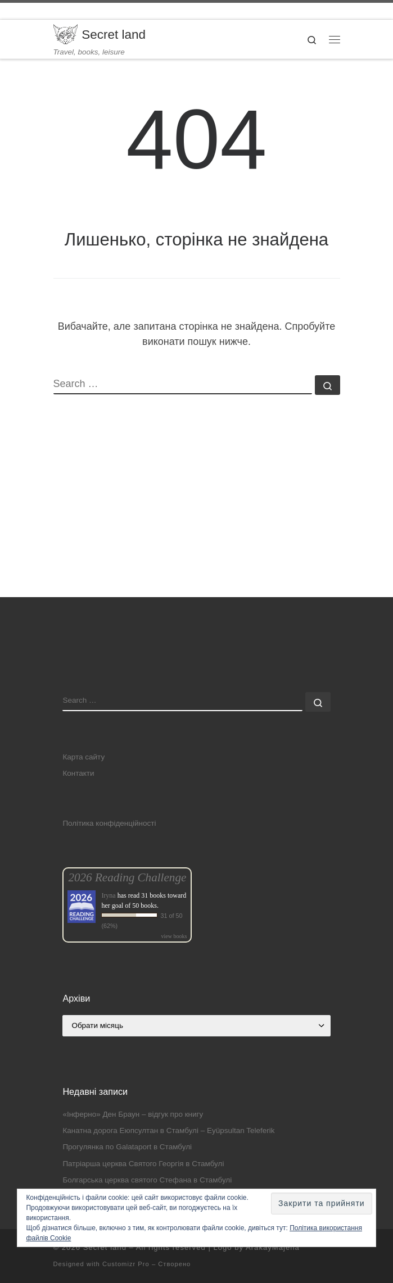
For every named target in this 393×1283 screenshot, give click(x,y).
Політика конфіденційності (109, 823)
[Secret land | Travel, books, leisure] (65, 33)
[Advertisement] (196, 518)
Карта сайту (83, 757)
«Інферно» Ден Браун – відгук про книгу (132, 1114)
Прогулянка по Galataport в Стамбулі (127, 1147)
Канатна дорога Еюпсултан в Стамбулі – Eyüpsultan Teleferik (168, 1130)
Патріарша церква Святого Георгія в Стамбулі (143, 1163)
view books (174, 936)
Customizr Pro (126, 1264)
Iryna (108, 895)
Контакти (78, 773)
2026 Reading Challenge (127, 877)
